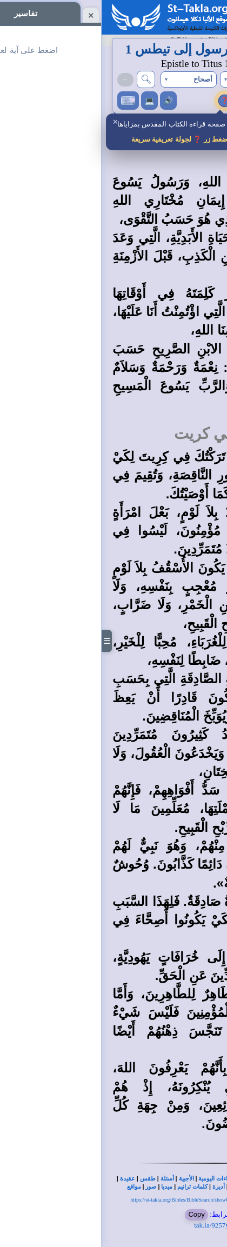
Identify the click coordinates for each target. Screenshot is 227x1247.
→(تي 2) (194, 79)
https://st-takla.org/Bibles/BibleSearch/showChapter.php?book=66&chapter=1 (113, 1200)
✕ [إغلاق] (14, 122)
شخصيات (159, 1187)
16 (205, 1069)
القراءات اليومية (116, 1179)
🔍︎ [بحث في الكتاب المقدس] (44, 79)
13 (205, 902)
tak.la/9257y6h (113, 1225)
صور (49, 1187)
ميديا (65, 1187)
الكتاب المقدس (193, 1179)
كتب (181, 1187)
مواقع (32, 1187)
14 (205, 957)
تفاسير (199, 100)
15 (205, 995)
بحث (166, 1179)
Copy (94, 1214)
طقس (46, 1179)
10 (205, 735)
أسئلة (65, 1179)
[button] (146, 79)
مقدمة (195, 159)
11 (205, 790)
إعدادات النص (165, 100)
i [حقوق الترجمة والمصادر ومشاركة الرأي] (137, 101)
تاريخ (196, 1187)
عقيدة (26, 1179)
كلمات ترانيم (91, 1187)
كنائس (135, 1187)
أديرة (117, 1187)
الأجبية (84, 1179)
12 (205, 846)
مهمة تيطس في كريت (144, 433)
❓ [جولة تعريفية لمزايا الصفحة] (123, 100)
